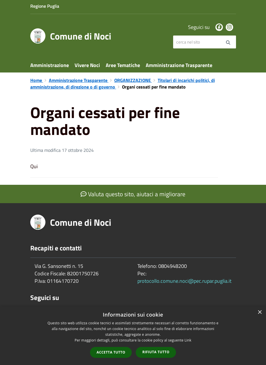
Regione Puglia (44, 6)
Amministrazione (49, 65)
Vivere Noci (87, 65)
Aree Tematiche (123, 65)
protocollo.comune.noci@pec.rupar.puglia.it (184, 281)
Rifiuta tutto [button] (155, 352)
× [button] (259, 312)
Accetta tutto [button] (111, 352)
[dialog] (133, 335)
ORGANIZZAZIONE (133, 80)
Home (36, 80)
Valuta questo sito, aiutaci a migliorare (133, 194)
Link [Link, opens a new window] (188, 340)
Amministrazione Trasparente (179, 65)
